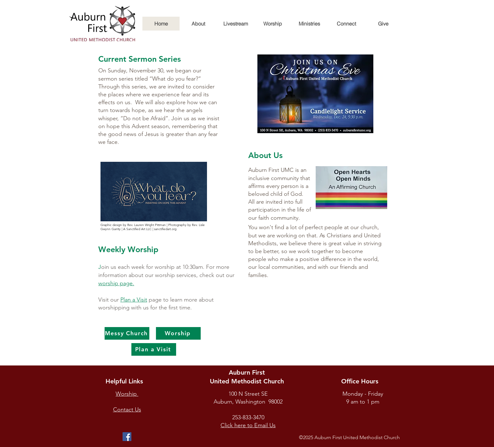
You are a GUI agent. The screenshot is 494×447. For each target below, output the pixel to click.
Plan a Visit (133, 299)
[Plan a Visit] (153, 349)
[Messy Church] (127, 333)
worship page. (116, 283)
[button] (198, 24)
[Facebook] (127, 436)
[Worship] (178, 333)
